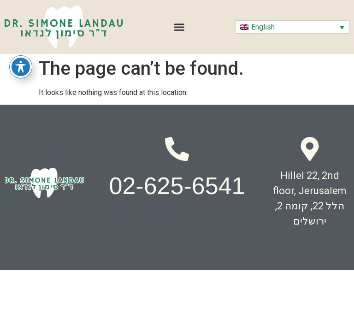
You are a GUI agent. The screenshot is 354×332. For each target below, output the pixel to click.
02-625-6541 (177, 185)
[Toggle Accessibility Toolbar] (21, 67)
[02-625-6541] (177, 149)
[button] (179, 27)
